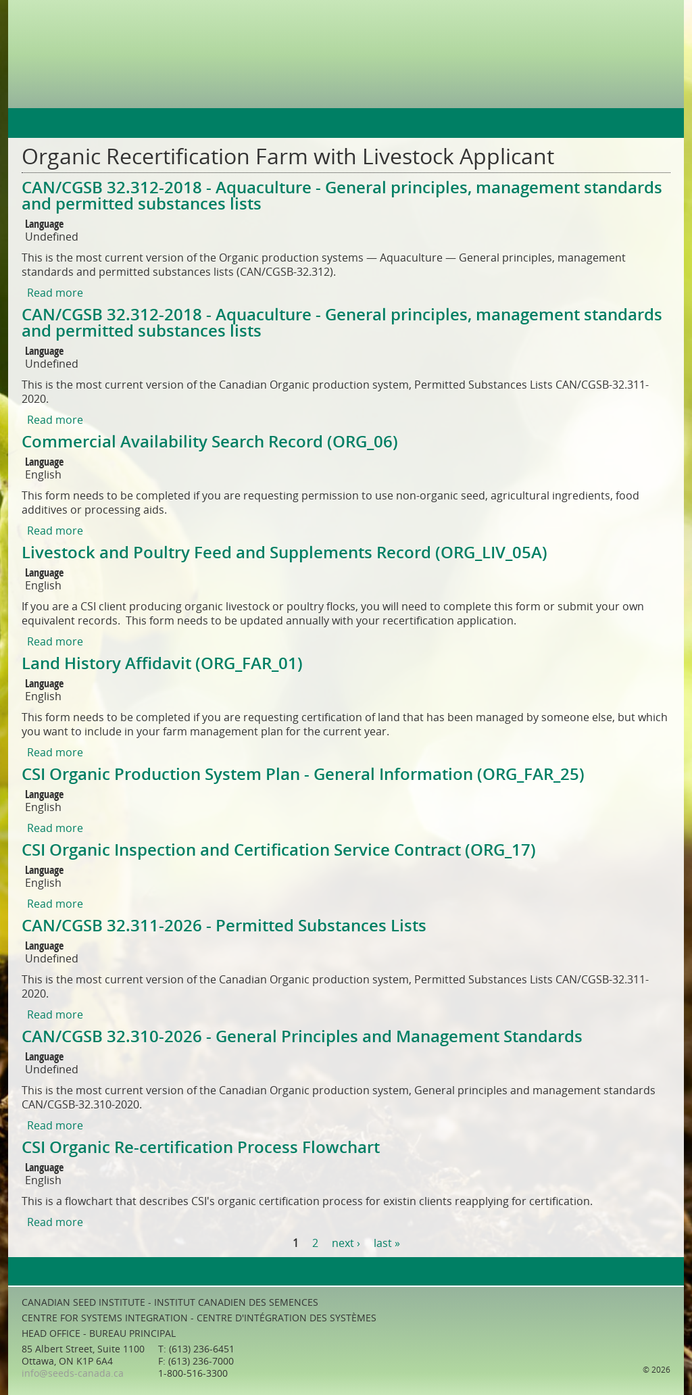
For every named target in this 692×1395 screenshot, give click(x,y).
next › (346, 1243)
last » (387, 1243)
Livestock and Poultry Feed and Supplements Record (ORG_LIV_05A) (284, 552)
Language (44, 224)
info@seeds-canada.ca (73, 1373)
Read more (55, 293)
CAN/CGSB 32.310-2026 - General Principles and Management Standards (302, 1036)
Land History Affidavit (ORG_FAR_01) (162, 663)
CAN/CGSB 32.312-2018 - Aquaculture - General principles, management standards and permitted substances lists (342, 196)
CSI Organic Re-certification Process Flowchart (201, 1147)
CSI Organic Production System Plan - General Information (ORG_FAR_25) (303, 774)
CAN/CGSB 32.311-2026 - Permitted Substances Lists (224, 925)
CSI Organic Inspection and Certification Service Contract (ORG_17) (279, 850)
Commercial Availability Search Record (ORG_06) (210, 442)
